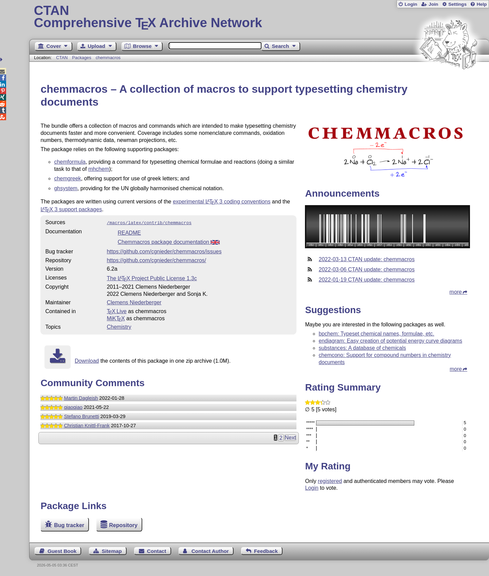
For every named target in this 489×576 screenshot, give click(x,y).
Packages (82, 57)
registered (330, 481)
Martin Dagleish (81, 397)
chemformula (69, 162)
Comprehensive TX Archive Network (259, 17)
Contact (156, 551)
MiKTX (116, 318)
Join (433, 4)
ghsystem (65, 188)
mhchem (98, 169)
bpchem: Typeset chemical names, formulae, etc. (376, 334)
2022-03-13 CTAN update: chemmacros (367, 259)
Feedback (266, 551)
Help (482, 4)
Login (410, 4)
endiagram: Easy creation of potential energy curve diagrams (390, 341)
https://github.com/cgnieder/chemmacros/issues (164, 251)
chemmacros (108, 57)
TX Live (116, 310)
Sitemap (112, 551)
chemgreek (67, 178)
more (456, 292)
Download (87, 360)
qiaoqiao (73, 406)
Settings (457, 4)
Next (290, 437)
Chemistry (119, 326)
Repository (123, 525)
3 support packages (71, 209)
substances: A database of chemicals (362, 348)
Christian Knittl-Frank (86, 425)
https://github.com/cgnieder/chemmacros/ (156, 260)
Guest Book (62, 551)
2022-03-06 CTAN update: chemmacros (367, 269)
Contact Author (210, 551)
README (129, 232)
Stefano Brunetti (81, 415)
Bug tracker (69, 525)
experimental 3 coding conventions (222, 201)
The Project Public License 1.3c (152, 278)
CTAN (62, 57)
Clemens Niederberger (134, 302)
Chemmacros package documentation (168, 241)
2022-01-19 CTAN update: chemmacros (367, 280)
